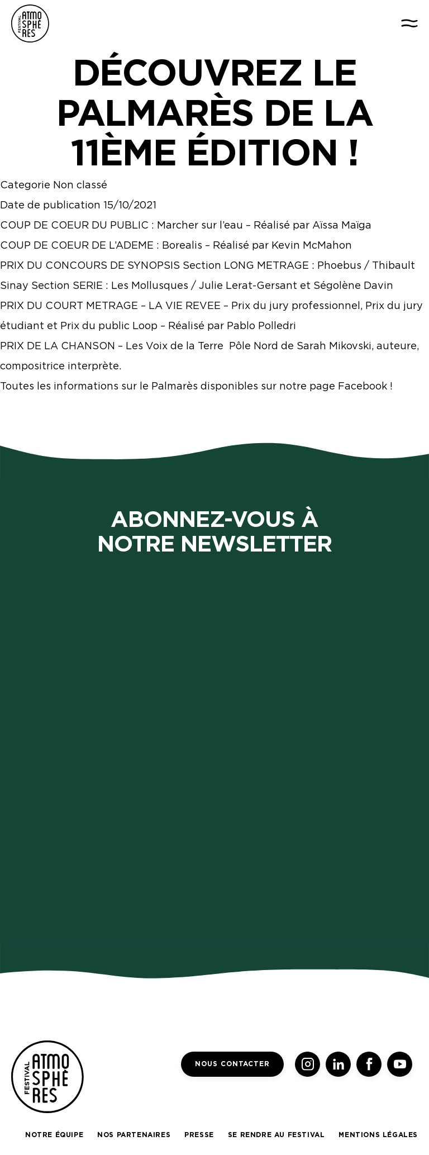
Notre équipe (54, 1135)
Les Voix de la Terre (174, 345)
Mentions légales (378, 1135)
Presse (199, 1135)
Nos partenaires (133, 1135)
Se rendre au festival (276, 1135)
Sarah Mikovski (334, 345)
